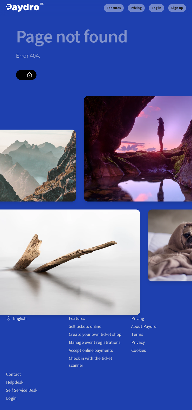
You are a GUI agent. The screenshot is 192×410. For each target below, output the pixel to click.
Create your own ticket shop (95, 334)
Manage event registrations (94, 342)
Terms (137, 334)
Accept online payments (91, 350)
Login (11, 398)
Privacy (138, 342)
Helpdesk (14, 382)
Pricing (136, 7)
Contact (13, 374)
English (16, 318)
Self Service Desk (21, 390)
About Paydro (143, 326)
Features (114, 7)
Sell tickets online (85, 326)
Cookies (138, 350)
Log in (156, 7)
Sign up (177, 7)
